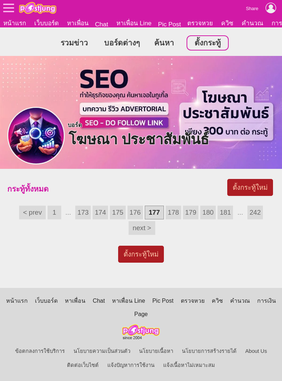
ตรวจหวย (200, 23)
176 (135, 212)
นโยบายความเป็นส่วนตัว (101, 351)
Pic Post (169, 24)
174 (100, 212)
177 (154, 212)
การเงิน (266, 301)
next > (142, 228)
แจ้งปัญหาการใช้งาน (131, 365)
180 (208, 212)
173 (83, 212)
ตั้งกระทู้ (207, 43)
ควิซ (227, 23)
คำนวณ (252, 23)
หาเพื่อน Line (134, 23)
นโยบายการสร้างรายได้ (209, 351)
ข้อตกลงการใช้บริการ (40, 351)
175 (117, 212)
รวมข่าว (74, 43)
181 (225, 212)
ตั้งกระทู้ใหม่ (250, 187)
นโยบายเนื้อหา (156, 351)
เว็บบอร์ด (46, 23)
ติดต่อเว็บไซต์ (83, 365)
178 (173, 212)
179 (190, 212)
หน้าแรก (14, 23)
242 (255, 212)
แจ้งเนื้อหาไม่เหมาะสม (189, 365)
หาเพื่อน (78, 23)
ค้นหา (164, 43)
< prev (32, 212)
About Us (256, 351)
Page (141, 314)
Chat (101, 24)
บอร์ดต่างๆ (122, 43)
